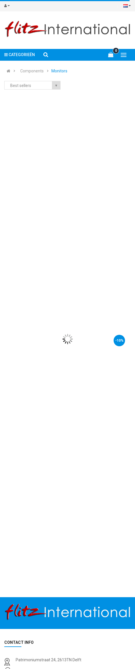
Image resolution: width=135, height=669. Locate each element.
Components (32, 71)
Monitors (59, 71)
